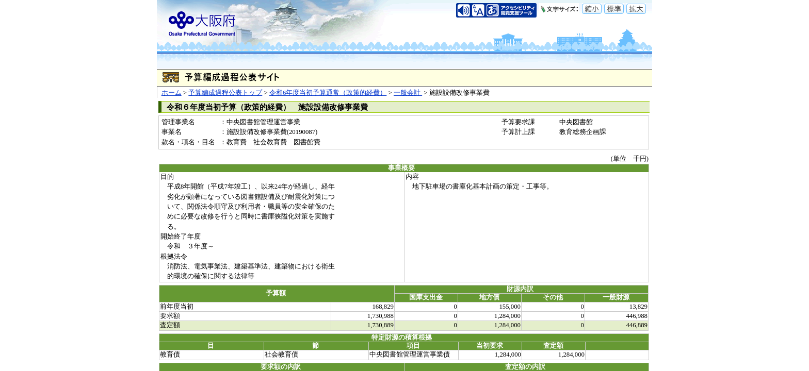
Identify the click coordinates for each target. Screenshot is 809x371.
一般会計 (408, 92)
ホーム (171, 92)
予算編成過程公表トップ (225, 92)
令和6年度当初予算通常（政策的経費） (327, 92)
